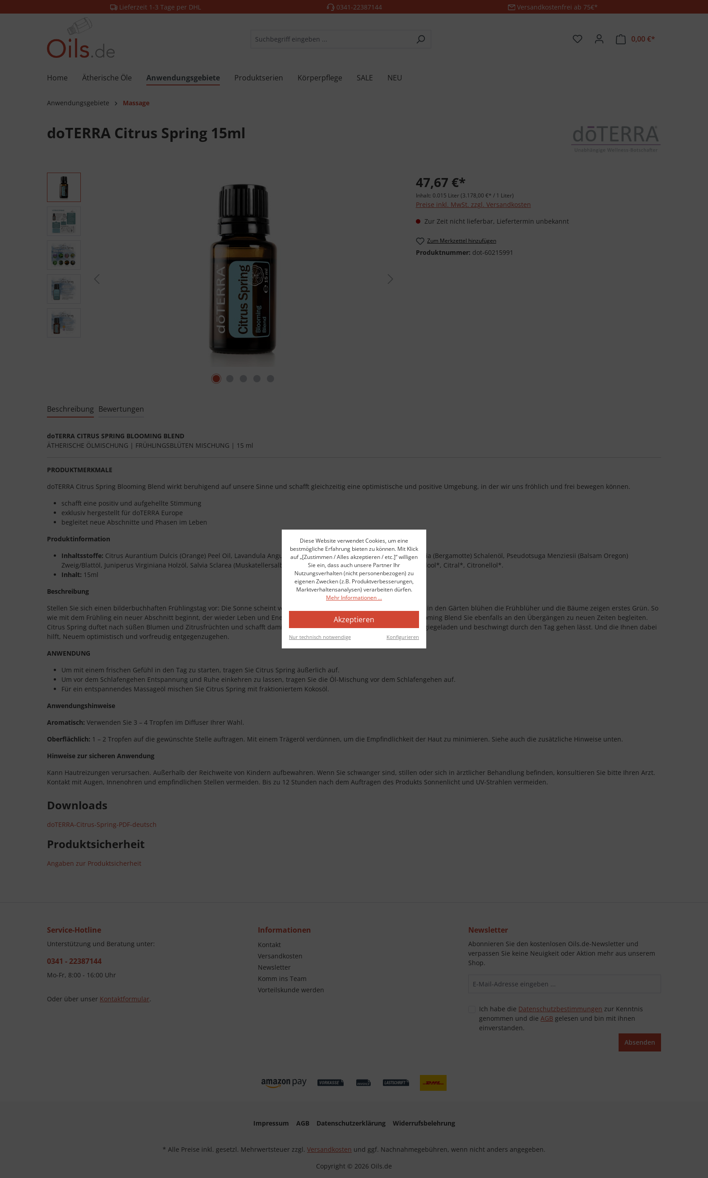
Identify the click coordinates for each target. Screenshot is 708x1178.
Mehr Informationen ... (354, 597)
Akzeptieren (354, 619)
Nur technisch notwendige (320, 637)
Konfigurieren (403, 637)
